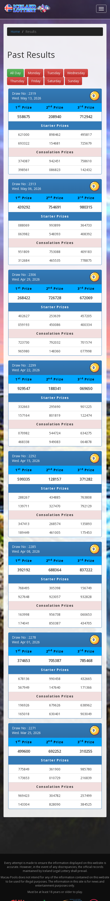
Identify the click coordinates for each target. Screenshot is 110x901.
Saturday (54, 81)
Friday (35, 81)
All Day (15, 73)
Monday (34, 73)
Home (15, 31)
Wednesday (76, 73)
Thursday (17, 81)
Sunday (73, 81)
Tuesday (53, 73)
